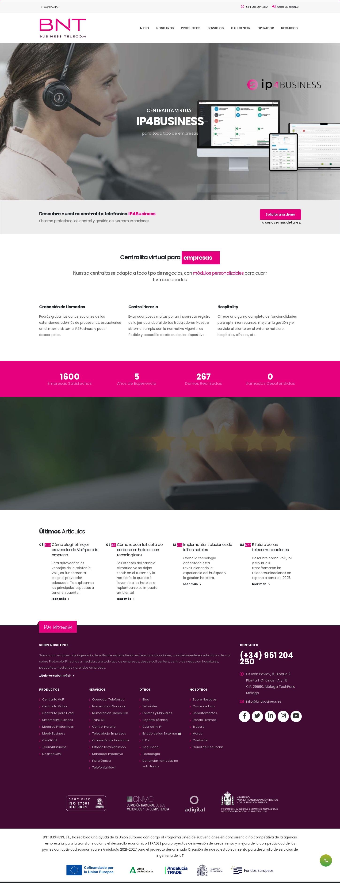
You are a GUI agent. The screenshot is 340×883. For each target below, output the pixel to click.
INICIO (144, 28)
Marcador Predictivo (107, 754)
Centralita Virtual (55, 706)
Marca (197, 733)
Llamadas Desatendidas (270, 383)
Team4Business (54, 747)
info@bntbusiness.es (262, 694)
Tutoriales (149, 706)
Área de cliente (285, 7)
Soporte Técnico (155, 720)
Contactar (50, 7)
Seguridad (150, 747)
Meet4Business (53, 733)
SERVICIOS (216, 28)
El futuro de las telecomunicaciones (270, 547)
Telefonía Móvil (103, 767)
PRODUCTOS (190, 28)
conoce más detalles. (283, 222)
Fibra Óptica (101, 761)
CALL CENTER (240, 28)
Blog (145, 699)
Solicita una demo (280, 214)
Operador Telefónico (108, 699)
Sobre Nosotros (205, 699)
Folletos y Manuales (157, 713)
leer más (60, 599)
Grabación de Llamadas (110, 740)
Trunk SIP (98, 720)
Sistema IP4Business (57, 720)
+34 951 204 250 (254, 7)
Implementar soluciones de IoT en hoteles (207, 547)
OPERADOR (265, 28)
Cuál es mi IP (151, 727)
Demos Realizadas (203, 383)
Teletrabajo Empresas (109, 733)
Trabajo (199, 727)
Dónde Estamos (205, 720)
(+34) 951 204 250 (270, 655)
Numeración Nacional (109, 706)
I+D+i (146, 740)
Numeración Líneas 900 (110, 713)
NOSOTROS (165, 28)
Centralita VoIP (53, 699)
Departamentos (205, 713)
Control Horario (104, 727)
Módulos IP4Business (58, 727)
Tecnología (151, 754)
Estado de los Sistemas (161, 733)
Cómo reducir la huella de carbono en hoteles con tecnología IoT (140, 550)
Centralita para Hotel (58, 713)
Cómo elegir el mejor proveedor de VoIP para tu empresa (75, 550)
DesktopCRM (51, 754)
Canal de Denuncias (208, 747)
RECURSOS (289, 28)
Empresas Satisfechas (70, 383)
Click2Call (49, 740)
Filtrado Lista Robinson (109, 747)
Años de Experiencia (136, 383)
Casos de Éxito (204, 706)
